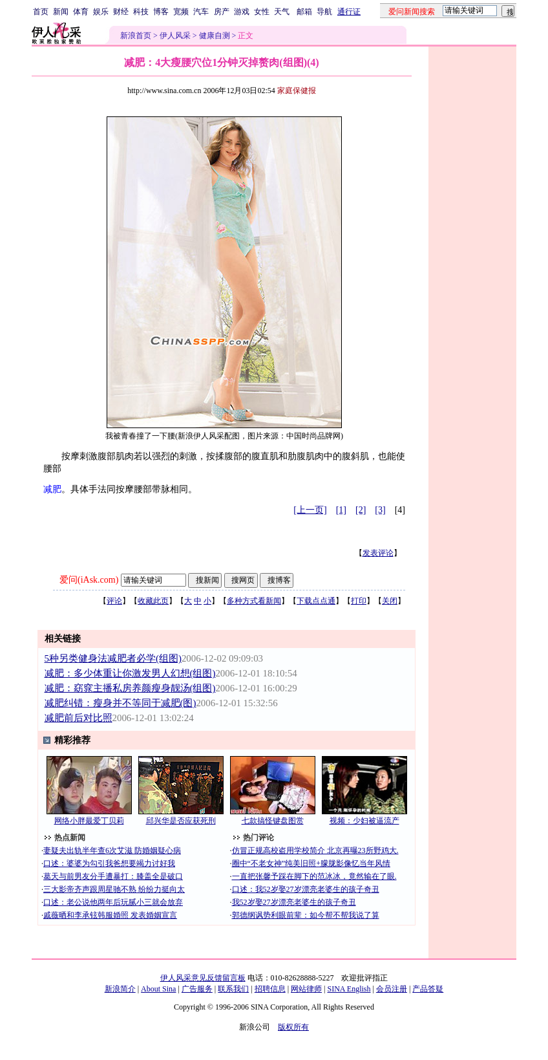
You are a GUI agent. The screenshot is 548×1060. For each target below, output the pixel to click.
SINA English (348, 988)
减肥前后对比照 (78, 718)
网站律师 (306, 988)
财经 (121, 11)
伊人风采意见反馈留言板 (203, 977)
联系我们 (233, 988)
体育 (81, 11)
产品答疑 (427, 988)
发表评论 (378, 552)
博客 (161, 11)
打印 (358, 600)
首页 (40, 11)
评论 (114, 600)
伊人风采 (175, 35)
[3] (380, 510)
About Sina (158, 988)
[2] (360, 510)
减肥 (52, 489)
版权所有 (293, 1027)
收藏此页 (153, 600)
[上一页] (309, 510)
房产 (221, 11)
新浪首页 (135, 35)
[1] (341, 510)
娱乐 (101, 11)
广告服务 (197, 988)
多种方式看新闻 (254, 600)
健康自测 (214, 35)
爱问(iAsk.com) (88, 580)
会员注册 (391, 988)
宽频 (181, 11)
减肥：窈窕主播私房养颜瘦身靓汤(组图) (130, 688)
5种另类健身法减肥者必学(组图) (113, 658)
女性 (261, 11)
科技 (141, 11)
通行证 (349, 11)
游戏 (241, 11)
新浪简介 (120, 988)
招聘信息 (270, 988)
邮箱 (304, 11)
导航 (324, 11)
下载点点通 (316, 600)
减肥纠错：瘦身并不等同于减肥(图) (120, 703)
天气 (282, 11)
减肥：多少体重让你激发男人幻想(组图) (130, 673)
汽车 (201, 11)
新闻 (60, 11)
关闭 (389, 600)
